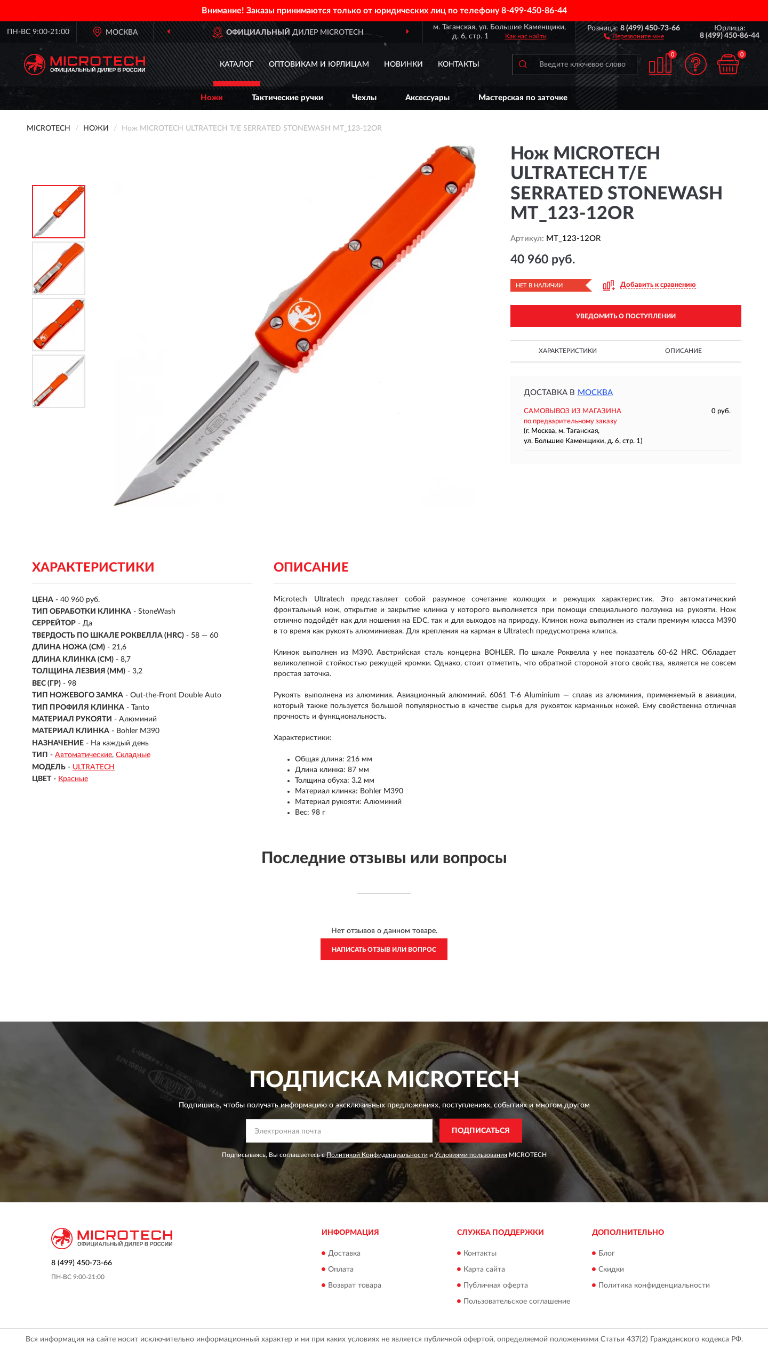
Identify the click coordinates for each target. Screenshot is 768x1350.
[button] (634, 36)
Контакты (458, 64)
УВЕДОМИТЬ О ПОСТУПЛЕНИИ (626, 316)
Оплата (341, 1269)
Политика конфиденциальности (654, 1285)
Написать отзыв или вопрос (384, 949)
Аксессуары (427, 98)
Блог (606, 1253)
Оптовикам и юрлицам (319, 64)
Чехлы (364, 98)
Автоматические (83, 755)
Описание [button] (683, 351)
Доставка (344, 1253)
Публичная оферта (495, 1285)
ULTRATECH (94, 767)
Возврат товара (354, 1285)
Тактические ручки (287, 98)
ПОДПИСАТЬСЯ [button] (481, 1131)
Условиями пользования (471, 1155)
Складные (133, 755)
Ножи (212, 98)
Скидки (611, 1269)
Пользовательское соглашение (516, 1301)
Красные (73, 779)
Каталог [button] (237, 64)
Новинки (403, 64)
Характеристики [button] (568, 351)
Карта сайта (484, 1269)
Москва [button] (595, 393)
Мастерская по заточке (522, 98)
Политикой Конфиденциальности (377, 1155)
